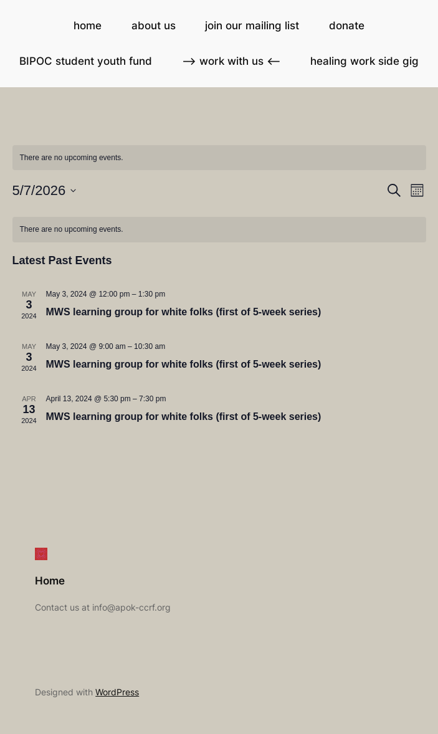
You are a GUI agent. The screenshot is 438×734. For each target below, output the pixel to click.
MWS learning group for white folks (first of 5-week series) (183, 312)
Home (50, 580)
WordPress (117, 692)
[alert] (219, 229)
